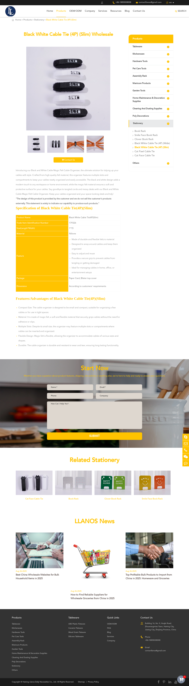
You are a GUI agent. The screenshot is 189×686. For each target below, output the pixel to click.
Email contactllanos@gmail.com (155, 649)
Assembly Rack (140, 76)
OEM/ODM (75, 11)
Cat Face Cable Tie (145, 155)
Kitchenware (138, 54)
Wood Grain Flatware (77, 632)
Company (90, 11)
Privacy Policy (93, 682)
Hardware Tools (140, 61)
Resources (115, 11)
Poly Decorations (141, 116)
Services (102, 11)
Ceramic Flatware (75, 628)
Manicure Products (142, 83)
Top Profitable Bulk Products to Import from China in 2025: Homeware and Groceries (149, 577)
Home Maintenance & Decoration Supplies (149, 99)
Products (61, 11)
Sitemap (81, 682)
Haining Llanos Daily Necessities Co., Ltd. (40, 682)
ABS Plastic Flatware (76, 624)
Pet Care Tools (139, 69)
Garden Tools (139, 91)
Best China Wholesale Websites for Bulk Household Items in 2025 (37, 577)
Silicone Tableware (76, 636)
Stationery (39, 20)
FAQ (109, 628)
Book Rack (140, 131)
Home (50, 11)
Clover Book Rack (144, 139)
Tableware (137, 47)
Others (136, 163)
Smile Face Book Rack (146, 135)
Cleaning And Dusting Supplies (147, 109)
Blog (127, 11)
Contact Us (139, 11)
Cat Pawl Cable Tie (145, 151)
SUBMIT (94, 436)
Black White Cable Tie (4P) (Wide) (152, 143)
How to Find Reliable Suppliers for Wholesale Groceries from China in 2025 (92, 597)
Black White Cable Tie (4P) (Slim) (61, 20)
